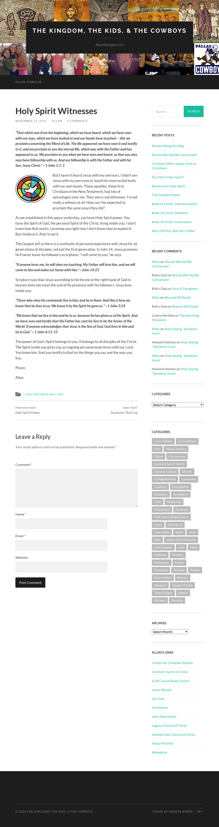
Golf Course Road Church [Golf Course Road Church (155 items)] (171, 517)
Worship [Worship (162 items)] (177, 600)
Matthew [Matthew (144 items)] (160, 555)
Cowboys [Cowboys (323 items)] (160, 487)
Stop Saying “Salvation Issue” (175, 344)
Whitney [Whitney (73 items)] (160, 600)
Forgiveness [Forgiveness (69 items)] (162, 509)
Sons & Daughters (185, 288)
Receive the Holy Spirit (168, 186)
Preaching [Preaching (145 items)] (161, 570)
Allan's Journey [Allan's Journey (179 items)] (176, 449)
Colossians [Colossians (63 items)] (189, 479)
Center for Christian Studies (172, 663)
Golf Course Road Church (170, 681)
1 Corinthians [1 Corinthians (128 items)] (163, 441)
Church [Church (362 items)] (187, 471)
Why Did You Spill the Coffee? (173, 231)
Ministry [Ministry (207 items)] (177, 555)
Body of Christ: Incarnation (172, 222)
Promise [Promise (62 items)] (179, 570)
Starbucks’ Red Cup (124, 410)
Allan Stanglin (28, 82)
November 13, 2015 (31, 121)
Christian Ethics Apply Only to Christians (174, 165)
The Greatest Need (166, 195)
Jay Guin (158, 698)
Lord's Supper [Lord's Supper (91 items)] (163, 547)
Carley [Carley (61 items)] (158, 456)
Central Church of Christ (170, 672)
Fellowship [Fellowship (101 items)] (174, 502)
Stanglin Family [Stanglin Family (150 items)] (182, 585)
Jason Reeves (162, 690)
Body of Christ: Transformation (174, 204)
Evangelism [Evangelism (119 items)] (180, 494)
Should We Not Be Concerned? (174, 155)
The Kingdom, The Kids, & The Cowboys (110, 30)
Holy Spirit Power (27, 410)
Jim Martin (160, 707)
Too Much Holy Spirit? (168, 177)
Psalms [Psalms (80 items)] (195, 570)
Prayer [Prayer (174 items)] (179, 562)
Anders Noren (181, 811)
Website (21, 557)
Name (20, 514)
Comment (23, 464)
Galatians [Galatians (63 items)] (182, 509)
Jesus (52, 394)
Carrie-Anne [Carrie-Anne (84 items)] (177, 456)
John (60, 394)
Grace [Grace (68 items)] (158, 524)
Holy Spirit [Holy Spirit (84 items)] (175, 524)
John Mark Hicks (164, 716)
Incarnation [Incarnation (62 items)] (162, 532)
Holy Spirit (40, 394)
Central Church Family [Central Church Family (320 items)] (169, 464)
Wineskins (159, 752)
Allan (57, 121)
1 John (27, 394)
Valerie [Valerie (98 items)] (183, 593)
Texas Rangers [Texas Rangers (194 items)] (163, 593)
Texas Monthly (162, 743)
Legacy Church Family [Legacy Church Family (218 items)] (181, 539)
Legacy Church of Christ (169, 725)
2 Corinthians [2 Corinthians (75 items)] (187, 441)
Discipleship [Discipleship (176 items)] (180, 487)
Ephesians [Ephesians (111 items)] (160, 494)
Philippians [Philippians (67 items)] (161, 562)
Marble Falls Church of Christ (173, 734)
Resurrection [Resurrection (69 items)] (163, 577)
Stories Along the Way (168, 146)
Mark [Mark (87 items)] (193, 547)
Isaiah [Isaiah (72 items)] (179, 532)
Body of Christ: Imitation (170, 213)
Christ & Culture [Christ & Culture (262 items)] (165, 471)
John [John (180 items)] (157, 539)
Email (20, 536)
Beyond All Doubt (178, 297)
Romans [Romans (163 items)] (182, 577)
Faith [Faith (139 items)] (157, 502)
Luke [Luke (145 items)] (181, 547)
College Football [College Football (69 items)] (165, 479)
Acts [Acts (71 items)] (157, 449)
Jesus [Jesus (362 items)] (192, 532)
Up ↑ (200, 811)
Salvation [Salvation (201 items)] (160, 585)
